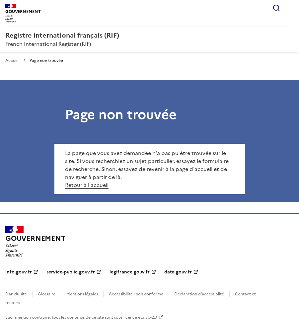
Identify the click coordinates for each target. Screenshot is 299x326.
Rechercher (276, 8)
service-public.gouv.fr (70, 271)
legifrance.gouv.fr (130, 271)
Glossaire (46, 294)
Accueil (12, 61)
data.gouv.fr (178, 271)
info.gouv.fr (18, 271)
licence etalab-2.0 (140, 317)
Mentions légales (82, 294)
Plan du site (16, 294)
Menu (289, 8)
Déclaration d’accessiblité (199, 294)
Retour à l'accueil (87, 185)
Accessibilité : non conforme (136, 294)
